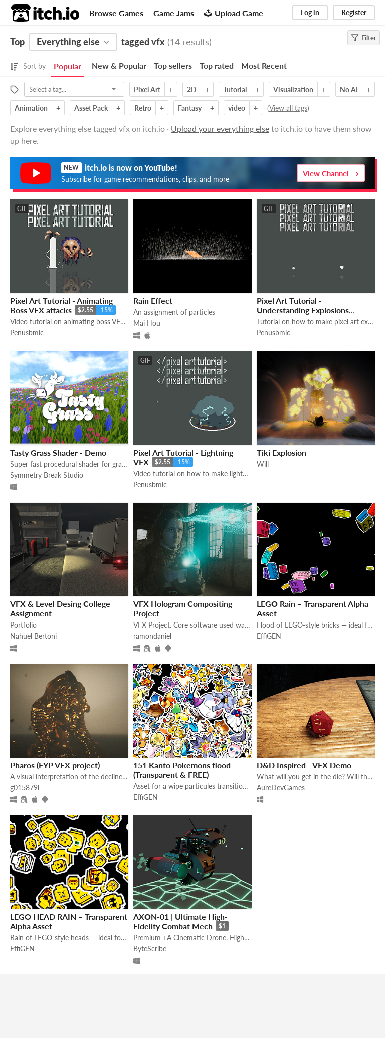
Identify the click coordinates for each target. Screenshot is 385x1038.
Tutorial (235, 89)
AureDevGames (281, 787)
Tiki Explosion (281, 452)
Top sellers (173, 65)
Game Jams (173, 13)
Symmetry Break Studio (46, 475)
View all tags (288, 108)
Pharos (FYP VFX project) (55, 765)
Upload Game (233, 13)
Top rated (217, 65)
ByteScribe (149, 948)
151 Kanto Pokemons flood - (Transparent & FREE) (184, 769)
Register (353, 12)
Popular (67, 66)
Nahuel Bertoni (33, 636)
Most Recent (264, 65)
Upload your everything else (220, 128)
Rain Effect (152, 300)
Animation (31, 108)
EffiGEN (269, 636)
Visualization (293, 89)
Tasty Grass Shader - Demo (58, 452)
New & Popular (119, 65)
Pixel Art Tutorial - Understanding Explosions (303, 305)
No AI (349, 89)
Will (263, 464)
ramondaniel (152, 636)
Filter (363, 38)
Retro (142, 108)
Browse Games (116, 13)
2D (192, 89)
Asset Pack (91, 108)
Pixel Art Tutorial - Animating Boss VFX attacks (61, 305)
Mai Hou (146, 323)
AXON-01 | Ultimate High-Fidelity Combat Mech (180, 921)
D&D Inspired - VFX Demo (304, 765)
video (236, 108)
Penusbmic (27, 332)
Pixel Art (147, 89)
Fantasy (190, 108)
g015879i (24, 787)
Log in (310, 12)
